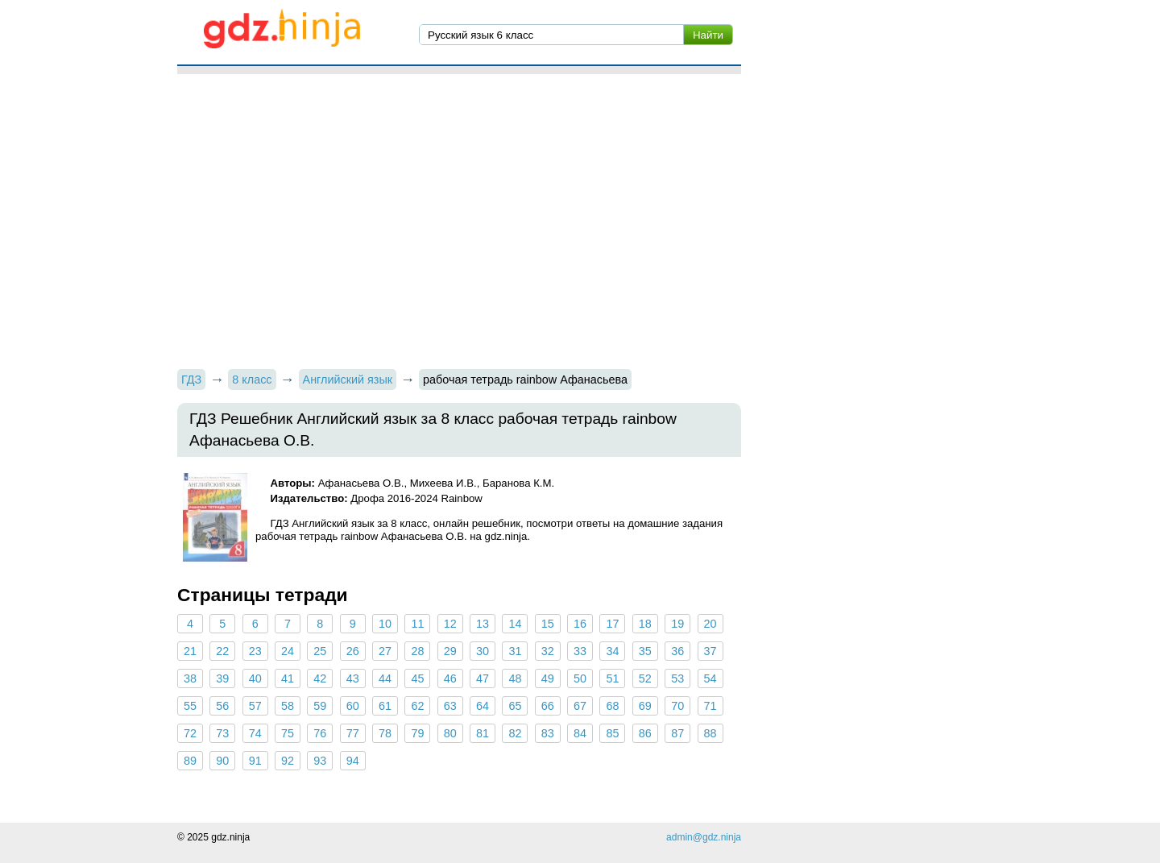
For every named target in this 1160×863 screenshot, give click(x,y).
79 (417, 733)
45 (417, 678)
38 (190, 678)
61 (385, 705)
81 (482, 733)
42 (319, 678)
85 (612, 733)
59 (319, 705)
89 (190, 760)
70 (677, 705)
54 (709, 678)
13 (482, 623)
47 (482, 678)
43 (352, 678)
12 (450, 623)
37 (709, 651)
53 (677, 678)
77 (352, 733)
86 (645, 733)
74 (255, 733)
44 (385, 678)
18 (645, 623)
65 (514, 705)
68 (612, 705)
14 (514, 623)
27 (385, 651)
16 (580, 623)
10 (385, 623)
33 (580, 651)
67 (580, 705)
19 (677, 623)
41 (287, 678)
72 (190, 733)
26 (352, 651)
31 (514, 651)
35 (645, 651)
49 (547, 678)
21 (190, 651)
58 (287, 705)
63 (450, 705)
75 (287, 733)
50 (580, 678)
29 (450, 651)
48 (514, 678)
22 (222, 651)
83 (547, 733)
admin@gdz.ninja (703, 837)
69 (645, 705)
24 (287, 651)
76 (319, 733)
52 (645, 678)
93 (319, 760)
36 (677, 651)
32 (547, 651)
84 (580, 733)
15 (547, 623)
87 (677, 733)
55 (190, 705)
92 (287, 760)
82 (514, 733)
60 (352, 705)
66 (547, 705)
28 (417, 651)
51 (612, 678)
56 (222, 705)
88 (709, 733)
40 (255, 678)
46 (450, 678)
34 (612, 651)
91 (255, 760)
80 (450, 733)
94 (352, 760)
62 (417, 705)
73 (222, 733)
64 (482, 705)
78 (385, 733)
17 (612, 623)
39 (222, 678)
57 (255, 705)
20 (709, 623)
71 (709, 705)
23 (255, 651)
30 (482, 651)
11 (417, 623)
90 (222, 760)
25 (319, 651)
